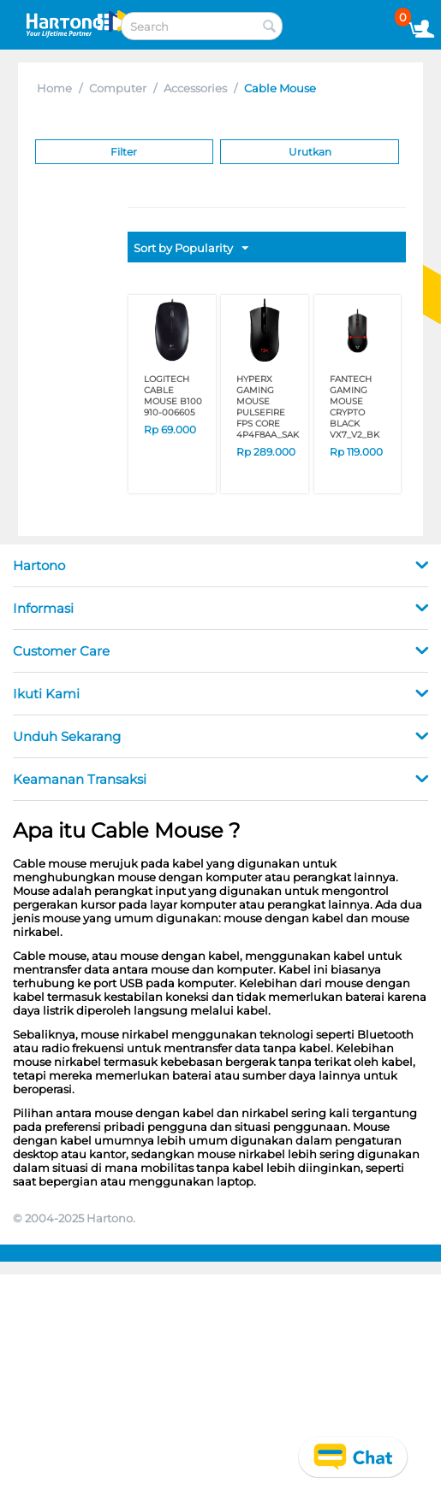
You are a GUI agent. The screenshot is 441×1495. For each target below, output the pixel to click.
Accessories (195, 88)
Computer (117, 88)
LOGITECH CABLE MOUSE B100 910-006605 (173, 396)
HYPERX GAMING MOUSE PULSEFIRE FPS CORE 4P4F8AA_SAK (267, 407)
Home (54, 88)
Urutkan (310, 151)
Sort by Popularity (191, 248)
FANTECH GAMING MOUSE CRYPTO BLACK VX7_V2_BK (354, 407)
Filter (123, 151)
